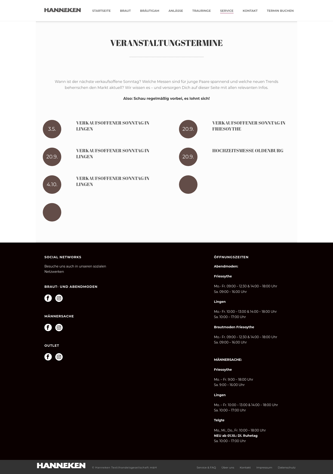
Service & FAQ (206, 467)
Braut (125, 10)
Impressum (264, 467)
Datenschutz (287, 467)
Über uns (228, 467)
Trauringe (201, 10)
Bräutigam (149, 10)
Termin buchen (280, 10)
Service (227, 10)
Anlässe (176, 10)
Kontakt (250, 10)
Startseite (101, 10)
